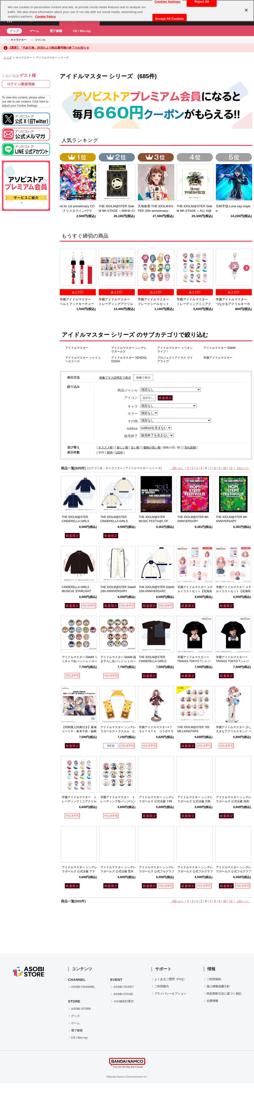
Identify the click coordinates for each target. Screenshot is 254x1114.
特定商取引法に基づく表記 (224, 993)
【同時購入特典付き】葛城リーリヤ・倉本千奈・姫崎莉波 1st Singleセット (79, 731)
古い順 (135, 447)
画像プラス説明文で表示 (115, 377)
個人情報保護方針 (218, 986)
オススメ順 (105, 447)
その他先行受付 (123, 1001)
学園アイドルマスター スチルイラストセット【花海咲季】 (233, 591)
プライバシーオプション (170, 993)
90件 (110, 452)
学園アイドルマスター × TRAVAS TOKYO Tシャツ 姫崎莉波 (232, 661)
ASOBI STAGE (123, 994)
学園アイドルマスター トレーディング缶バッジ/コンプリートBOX (118, 801)
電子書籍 (56, 31)
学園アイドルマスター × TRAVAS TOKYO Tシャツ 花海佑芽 (194, 661)
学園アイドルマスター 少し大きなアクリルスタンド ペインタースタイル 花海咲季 (233, 731)
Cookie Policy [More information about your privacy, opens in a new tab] (45, 16)
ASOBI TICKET (123, 987)
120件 (119, 452)
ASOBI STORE (81, 1008)
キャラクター (18, 39)
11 (230, 468)
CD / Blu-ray (82, 31)
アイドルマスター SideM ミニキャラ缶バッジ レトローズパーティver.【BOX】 (80, 661)
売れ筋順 (190, 447)
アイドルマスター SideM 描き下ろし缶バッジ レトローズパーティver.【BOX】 (118, 661)
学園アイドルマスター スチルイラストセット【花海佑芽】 (195, 591)
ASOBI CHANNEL (83, 987)
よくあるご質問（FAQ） (170, 979)
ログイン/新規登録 (21, 84)
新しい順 (122, 447)
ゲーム (34, 31)
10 (224, 468)
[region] (127, 10)
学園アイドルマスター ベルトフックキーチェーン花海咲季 (77, 304)
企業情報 (212, 1001)
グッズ (14, 31)
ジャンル (40, 39)
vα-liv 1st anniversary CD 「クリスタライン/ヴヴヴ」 (79, 210)
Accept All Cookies (169, 18)
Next (246, 268)
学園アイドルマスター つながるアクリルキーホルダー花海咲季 (233, 304)
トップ (8, 57)
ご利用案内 (161, 986)
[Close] (246, 10)
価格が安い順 (152, 447)
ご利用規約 (214, 979)
